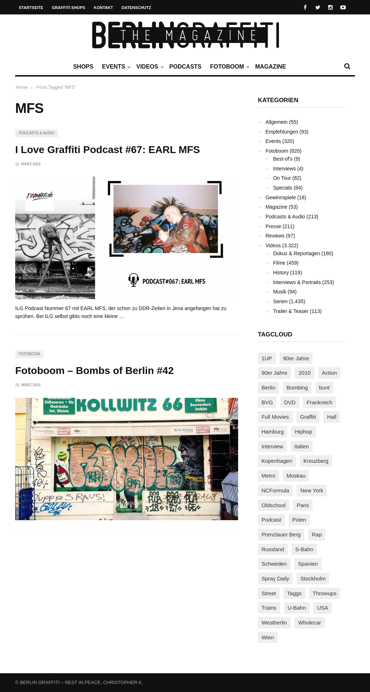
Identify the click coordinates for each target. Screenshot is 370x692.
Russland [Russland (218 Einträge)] (273, 549)
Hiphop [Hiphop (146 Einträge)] (303, 431)
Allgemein (277, 122)
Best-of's (283, 159)
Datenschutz (136, 7)
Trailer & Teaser (291, 311)
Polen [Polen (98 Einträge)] (299, 520)
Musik (280, 292)
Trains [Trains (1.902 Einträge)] (269, 608)
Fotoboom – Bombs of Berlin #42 (94, 370)
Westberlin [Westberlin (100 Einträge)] (274, 622)
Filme (279, 263)
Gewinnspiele (281, 197)
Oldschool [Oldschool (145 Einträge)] (274, 505)
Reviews (275, 236)
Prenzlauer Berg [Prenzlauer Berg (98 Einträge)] (281, 534)
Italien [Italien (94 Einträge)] (301, 446)
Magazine (270, 67)
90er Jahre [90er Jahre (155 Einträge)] (275, 373)
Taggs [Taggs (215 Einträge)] (294, 593)
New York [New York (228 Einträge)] (311, 490)
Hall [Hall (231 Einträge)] (331, 417)
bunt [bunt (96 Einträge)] (324, 387)
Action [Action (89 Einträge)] (329, 373)
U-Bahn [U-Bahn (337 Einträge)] (297, 608)
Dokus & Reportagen (296, 253)
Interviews (284, 168)
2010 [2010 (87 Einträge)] (304, 373)
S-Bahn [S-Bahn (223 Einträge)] (304, 549)
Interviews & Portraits (297, 282)
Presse (273, 226)
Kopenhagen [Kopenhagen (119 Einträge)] (277, 461)
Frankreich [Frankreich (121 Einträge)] (319, 402)
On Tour (282, 178)
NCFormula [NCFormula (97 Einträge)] (275, 490)
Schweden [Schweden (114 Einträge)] (274, 564)
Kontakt (103, 7)
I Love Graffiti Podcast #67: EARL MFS (107, 149)
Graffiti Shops (68, 7)
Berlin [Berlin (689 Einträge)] (268, 387)
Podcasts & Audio (36, 133)
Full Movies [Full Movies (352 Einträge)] (275, 417)
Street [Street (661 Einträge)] (269, 593)
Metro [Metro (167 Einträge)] (268, 476)
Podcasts (185, 67)
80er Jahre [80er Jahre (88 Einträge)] (296, 358)
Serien (280, 301)
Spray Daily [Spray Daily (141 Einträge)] (275, 578)
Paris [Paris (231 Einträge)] (303, 505)
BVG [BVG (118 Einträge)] (267, 402)
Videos (149, 67)
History (281, 272)
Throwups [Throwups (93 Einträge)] (325, 593)
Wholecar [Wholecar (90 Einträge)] (309, 622)
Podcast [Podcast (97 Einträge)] (271, 520)
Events (115, 67)
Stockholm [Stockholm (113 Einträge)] (313, 578)
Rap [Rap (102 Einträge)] (317, 534)
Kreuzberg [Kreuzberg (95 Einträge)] (316, 461)
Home (21, 87)
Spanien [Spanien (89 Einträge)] (308, 564)
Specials (282, 188)
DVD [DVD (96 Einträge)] (290, 402)
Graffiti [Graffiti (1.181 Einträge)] (308, 417)
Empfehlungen (282, 132)
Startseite (31, 7)
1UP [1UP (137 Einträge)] (267, 358)
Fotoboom (229, 67)
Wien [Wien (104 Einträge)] (268, 637)
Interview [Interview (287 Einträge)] (272, 446)
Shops (83, 67)
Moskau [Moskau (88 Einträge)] (296, 476)
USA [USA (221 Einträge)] (322, 608)
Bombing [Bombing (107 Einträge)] (297, 387)
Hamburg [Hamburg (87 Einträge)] (273, 431)
